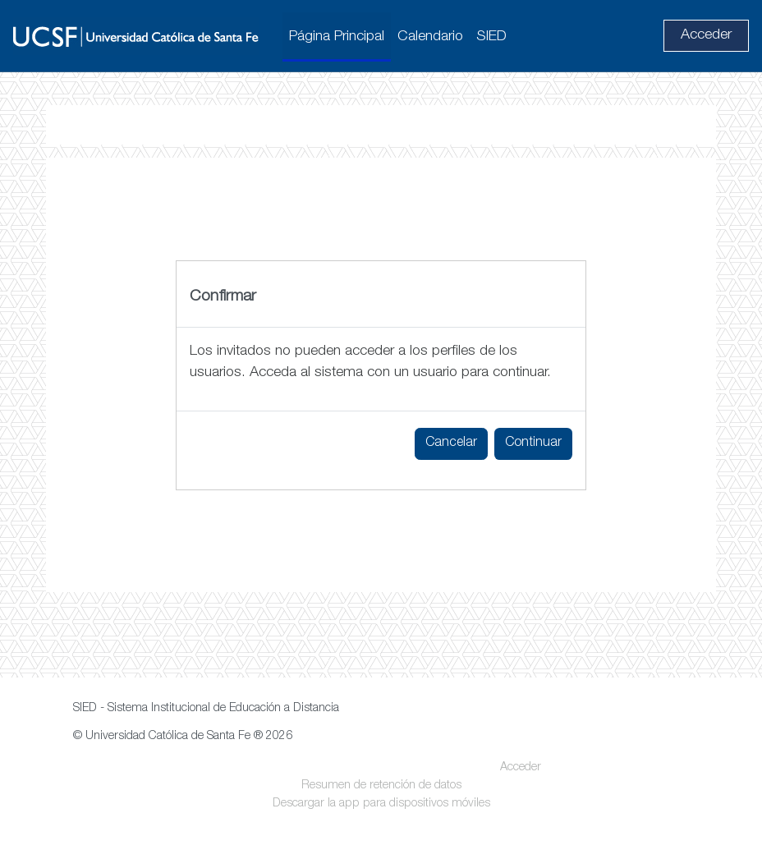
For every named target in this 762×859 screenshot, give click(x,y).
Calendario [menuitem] (430, 37)
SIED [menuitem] (491, 37)
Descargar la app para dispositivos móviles (381, 804)
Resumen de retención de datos (381, 786)
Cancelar (451, 443)
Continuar (533, 443)
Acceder (706, 35)
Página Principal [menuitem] (336, 37)
